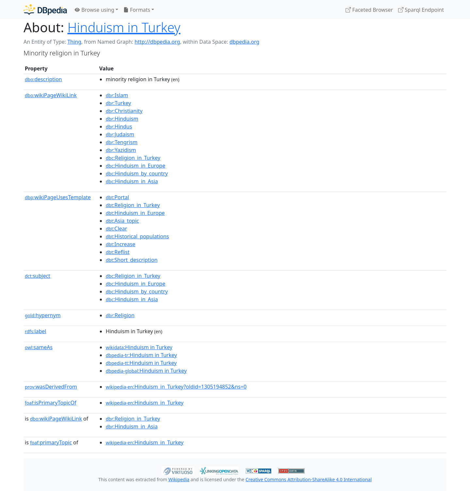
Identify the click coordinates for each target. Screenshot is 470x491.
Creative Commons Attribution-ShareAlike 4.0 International (308, 479)
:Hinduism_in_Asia (132, 181)
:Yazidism (121, 150)
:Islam (117, 95)
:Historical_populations (137, 236)
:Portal (117, 197)
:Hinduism (122, 118)
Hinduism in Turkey (124, 27)
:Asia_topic (122, 220)
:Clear (116, 228)
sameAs (39, 347)
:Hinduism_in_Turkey (144, 402)
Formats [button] (136, 9)
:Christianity (124, 110)
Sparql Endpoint (421, 9)
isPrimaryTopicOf (50, 402)
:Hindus (119, 126)
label (35, 331)
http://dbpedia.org (157, 41)
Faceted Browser (369, 9)
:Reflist (118, 252)
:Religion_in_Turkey (133, 157)
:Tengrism (121, 142)
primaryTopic (51, 442)
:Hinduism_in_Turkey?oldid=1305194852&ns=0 (176, 386)
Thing (74, 41)
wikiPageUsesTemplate (58, 197)
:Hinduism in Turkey (139, 347)
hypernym (43, 315)
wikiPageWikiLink (51, 95)
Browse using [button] (94, 9)
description (43, 79)
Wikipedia (178, 479)
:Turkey (118, 103)
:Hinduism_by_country (137, 173)
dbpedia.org (244, 41)
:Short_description (132, 259)
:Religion (120, 315)
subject (37, 275)
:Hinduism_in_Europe (135, 165)
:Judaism (120, 134)
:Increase (120, 244)
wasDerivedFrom (51, 386)
